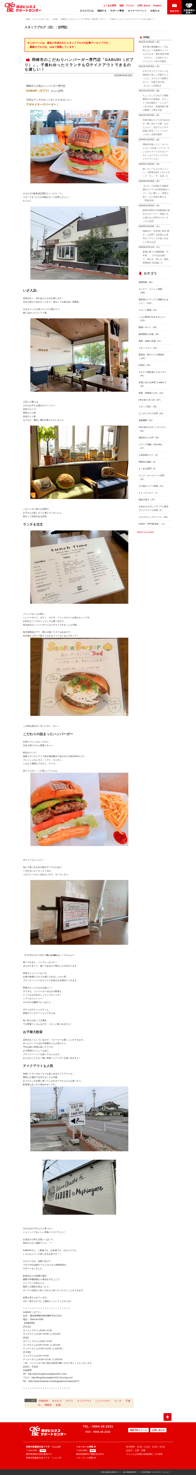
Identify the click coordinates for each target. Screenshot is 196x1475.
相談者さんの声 (149, 437)
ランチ (118, 1401)
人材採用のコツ (149, 455)
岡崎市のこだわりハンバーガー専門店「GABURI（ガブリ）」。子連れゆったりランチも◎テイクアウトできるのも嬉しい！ (108, 19)
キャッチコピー (149, 493)
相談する (101, 10)
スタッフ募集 (148, 310)
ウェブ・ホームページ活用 (151, 477)
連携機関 (146, 420)
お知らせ (155, 10)
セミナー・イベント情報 (150, 291)
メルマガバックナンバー (154, 517)
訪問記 (55, 19)
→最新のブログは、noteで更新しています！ (52, 47)
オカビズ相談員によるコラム (152, 374)
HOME (27, 19)
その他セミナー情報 (152, 486)
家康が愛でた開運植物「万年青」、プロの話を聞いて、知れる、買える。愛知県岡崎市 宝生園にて (155, 257)
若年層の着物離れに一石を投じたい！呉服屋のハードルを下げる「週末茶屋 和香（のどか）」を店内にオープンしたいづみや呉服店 (156, 54)
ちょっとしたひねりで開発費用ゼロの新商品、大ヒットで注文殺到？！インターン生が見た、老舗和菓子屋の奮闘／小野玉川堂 (155, 102)
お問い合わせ (143, 5)
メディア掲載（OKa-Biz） (151, 446)
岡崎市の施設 (148, 462)
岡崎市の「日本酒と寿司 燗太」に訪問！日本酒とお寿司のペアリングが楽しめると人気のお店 (156, 236)
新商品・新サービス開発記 (151, 356)
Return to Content (145, 532)
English (157, 5)
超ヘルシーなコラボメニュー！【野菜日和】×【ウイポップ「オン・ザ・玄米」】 (156, 172)
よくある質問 (109, 5)
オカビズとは (87, 10)
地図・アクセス (126, 5)
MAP (43, 1450)
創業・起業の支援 (150, 341)
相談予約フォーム (138, 1430)
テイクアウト (84, 1401)
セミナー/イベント (137, 10)
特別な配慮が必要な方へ (110, 1472)
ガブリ (69, 1401)
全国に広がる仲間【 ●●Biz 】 (153, 384)
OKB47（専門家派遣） (152, 524)
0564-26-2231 (102, 1426)
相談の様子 (147, 499)
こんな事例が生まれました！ (152, 319)
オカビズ (57, 1401)
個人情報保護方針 (130, 1472)
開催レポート (148, 327)
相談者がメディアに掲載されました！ (154, 301)
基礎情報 (146, 282)
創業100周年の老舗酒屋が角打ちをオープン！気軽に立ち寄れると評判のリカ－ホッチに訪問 (156, 215)
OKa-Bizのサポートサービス (152, 429)
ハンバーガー (103, 1401)
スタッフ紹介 (148, 406)
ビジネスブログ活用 (152, 413)
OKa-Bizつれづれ (150, 400)
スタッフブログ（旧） (41, 19)
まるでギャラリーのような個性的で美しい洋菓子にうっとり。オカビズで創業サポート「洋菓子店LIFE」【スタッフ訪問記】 (155, 78)
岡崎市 (48, 1405)
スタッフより (148, 348)
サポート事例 (117, 10)
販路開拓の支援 (149, 334)
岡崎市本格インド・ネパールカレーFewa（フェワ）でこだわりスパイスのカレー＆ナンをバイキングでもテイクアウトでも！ (156, 151)
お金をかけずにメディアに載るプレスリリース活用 (154, 508)
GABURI (43, 1401)
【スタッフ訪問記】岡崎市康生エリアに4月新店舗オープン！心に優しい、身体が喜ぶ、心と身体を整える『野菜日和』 (156, 193)
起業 (58, 1405)
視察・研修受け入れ (152, 393)
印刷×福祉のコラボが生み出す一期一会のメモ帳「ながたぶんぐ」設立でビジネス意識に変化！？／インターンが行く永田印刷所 (156, 127)
